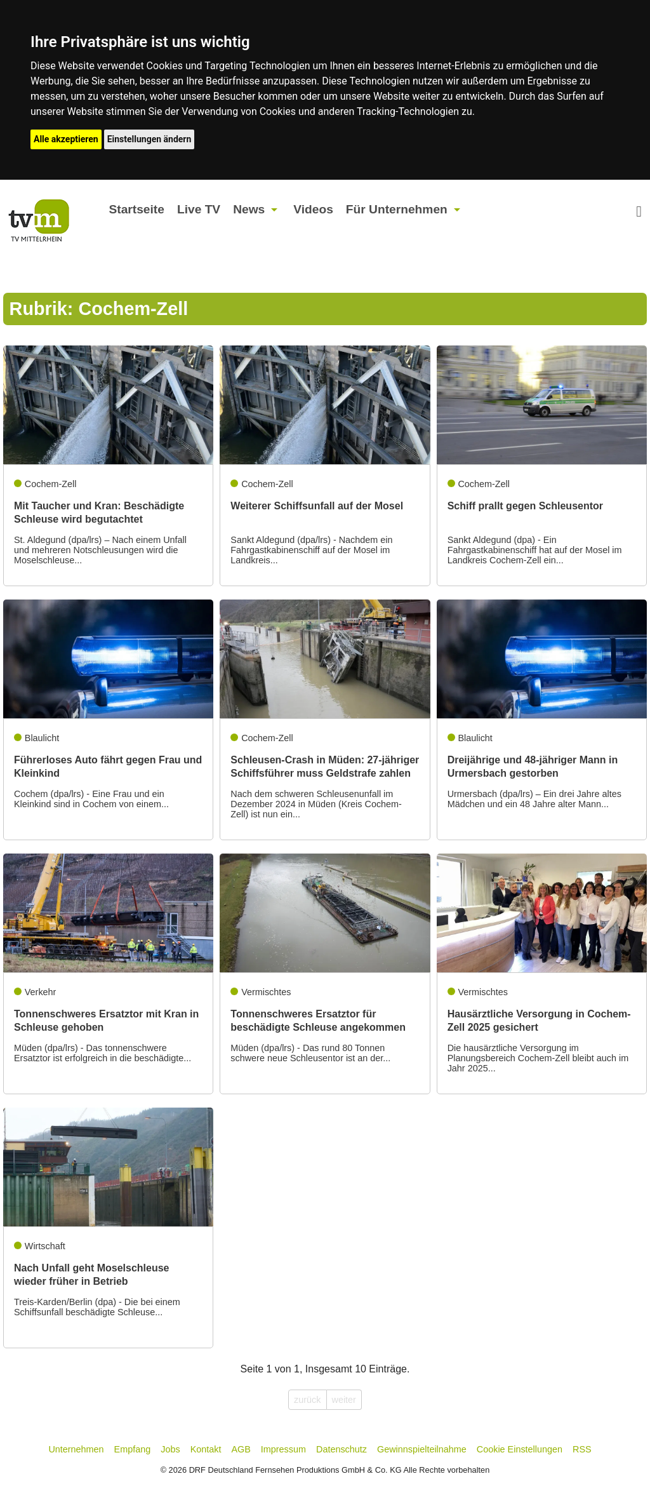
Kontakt (206, 1449)
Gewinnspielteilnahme (422, 1449)
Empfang (132, 1449)
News (249, 209)
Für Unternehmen (397, 209)
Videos (313, 209)
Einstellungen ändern (149, 139)
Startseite (136, 209)
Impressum (283, 1449)
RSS (582, 1449)
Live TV (198, 209)
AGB (240, 1449)
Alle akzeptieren (66, 139)
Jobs (170, 1449)
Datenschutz (341, 1449)
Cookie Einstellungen (519, 1449)
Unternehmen (75, 1449)
